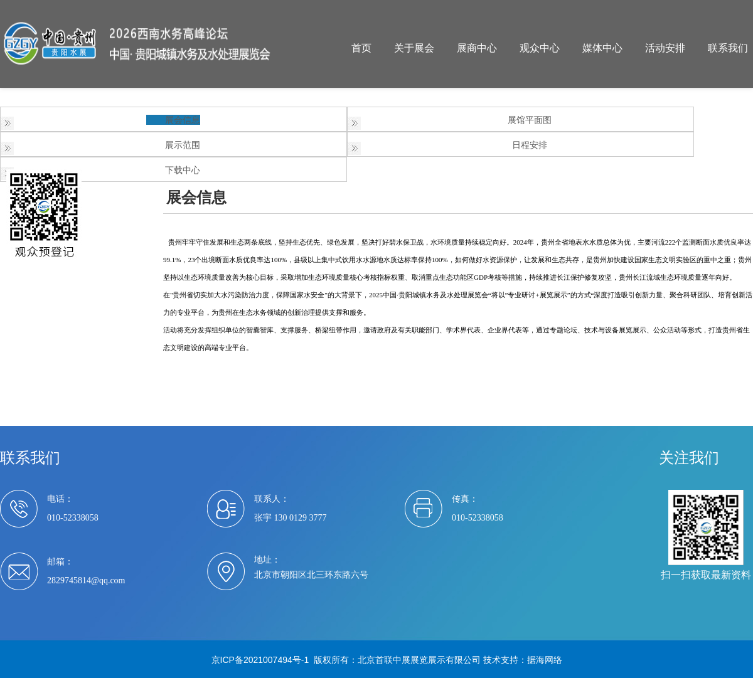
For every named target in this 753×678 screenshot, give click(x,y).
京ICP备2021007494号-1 (260, 660)
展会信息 (182, 120)
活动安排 (665, 48)
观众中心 (540, 48)
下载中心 (182, 170)
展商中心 (477, 48)
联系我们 (728, 48)
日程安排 (529, 145)
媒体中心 (602, 48)
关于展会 (414, 48)
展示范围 (182, 145)
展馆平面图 (530, 120)
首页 (361, 48)
